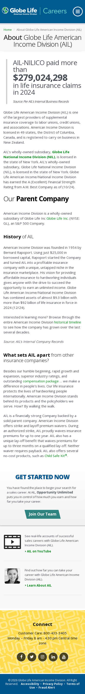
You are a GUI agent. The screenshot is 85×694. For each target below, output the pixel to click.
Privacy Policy (53, 684)
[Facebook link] (21, 657)
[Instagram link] (42, 657)
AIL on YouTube (39, 551)
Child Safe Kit (56, 455)
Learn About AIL (39, 585)
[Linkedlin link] (53, 657)
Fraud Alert (47, 687)
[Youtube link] (63, 657)
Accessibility (30, 684)
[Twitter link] (31, 657)
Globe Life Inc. (57, 218)
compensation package (41, 381)
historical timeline (67, 322)
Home (8, 30)
